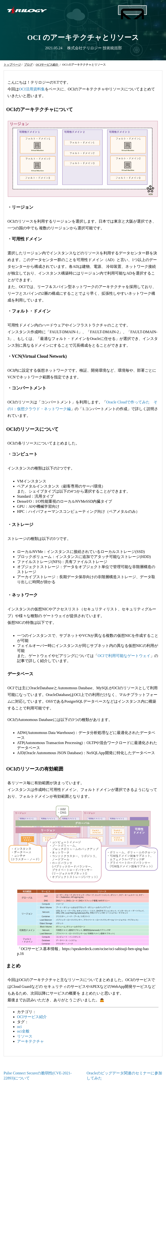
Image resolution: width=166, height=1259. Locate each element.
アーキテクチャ (30, 1041)
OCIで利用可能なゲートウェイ (124, 656)
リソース (24, 1036)
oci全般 (23, 1031)
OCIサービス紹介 (32, 1017)
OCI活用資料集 (32, 89)
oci (19, 1027)
